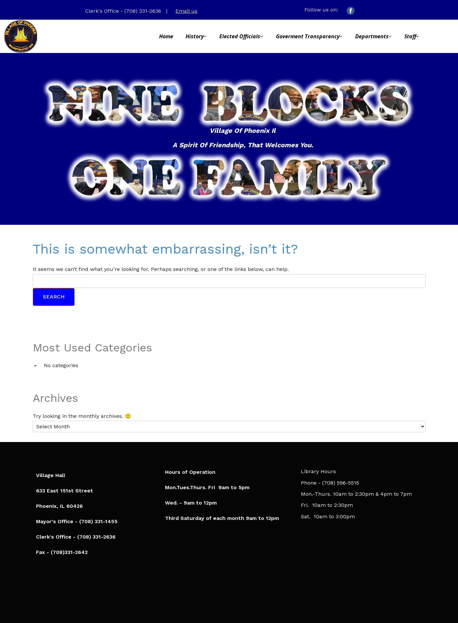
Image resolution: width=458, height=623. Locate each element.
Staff (410, 36)
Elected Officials (239, 36)
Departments (372, 36)
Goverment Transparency (307, 36)
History (195, 36)
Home (166, 36)
